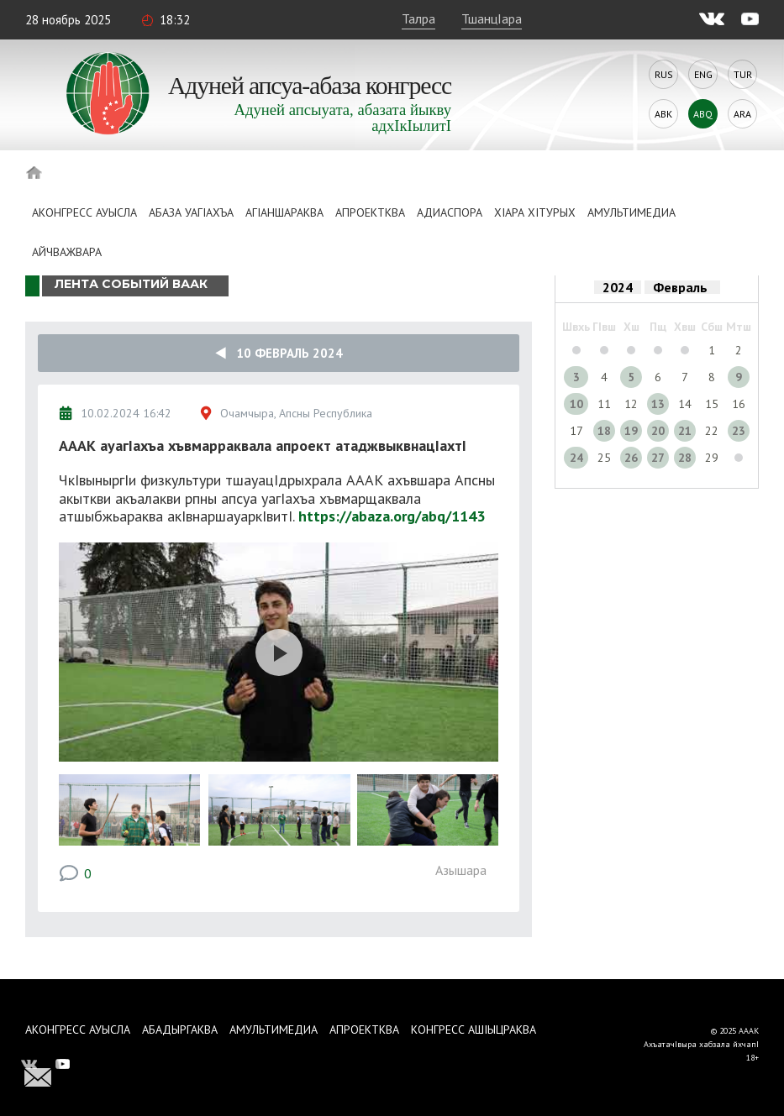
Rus (664, 74)
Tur (743, 74)
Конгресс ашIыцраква (473, 1029)
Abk (663, 113)
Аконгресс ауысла (84, 212)
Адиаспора (449, 212)
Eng (703, 74)
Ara (742, 113)
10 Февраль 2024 (279, 353)
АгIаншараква (284, 212)
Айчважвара (67, 251)
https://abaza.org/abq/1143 (391, 516)
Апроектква (370, 212)
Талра (418, 18)
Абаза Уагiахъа (191, 212)
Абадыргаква (180, 1029)
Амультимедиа (631, 212)
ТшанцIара (491, 18)
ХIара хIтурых (535, 212)
